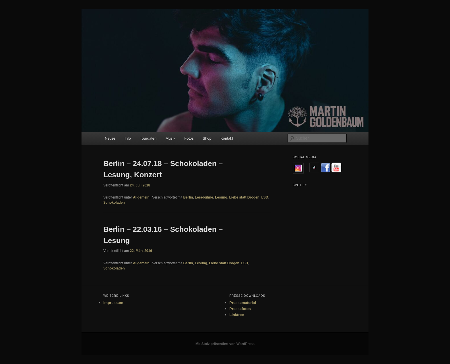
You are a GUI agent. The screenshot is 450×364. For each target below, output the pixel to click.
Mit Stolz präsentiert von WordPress (225, 344)
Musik (170, 138)
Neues (110, 138)
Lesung (221, 197)
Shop (207, 138)
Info (128, 138)
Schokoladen (114, 203)
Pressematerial (242, 303)
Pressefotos (240, 309)
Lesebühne (204, 197)
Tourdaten (148, 138)
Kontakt (226, 138)
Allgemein (141, 197)
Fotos (189, 138)
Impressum (113, 303)
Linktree (236, 315)
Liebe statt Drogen (244, 197)
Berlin (188, 197)
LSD (264, 197)
